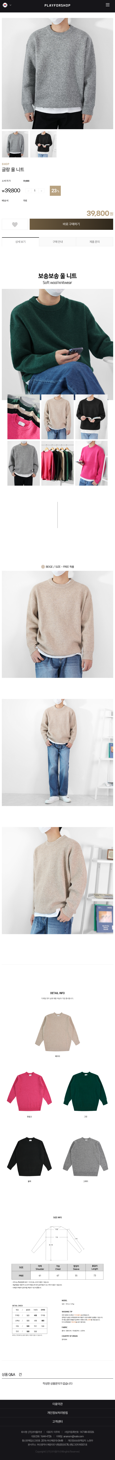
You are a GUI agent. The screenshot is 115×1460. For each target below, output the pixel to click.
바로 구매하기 (71, 224)
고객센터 (57, 1421)
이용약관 (57, 1404)
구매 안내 (58, 242)
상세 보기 (20, 242)
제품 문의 (95, 242)
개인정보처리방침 (57, 1413)
